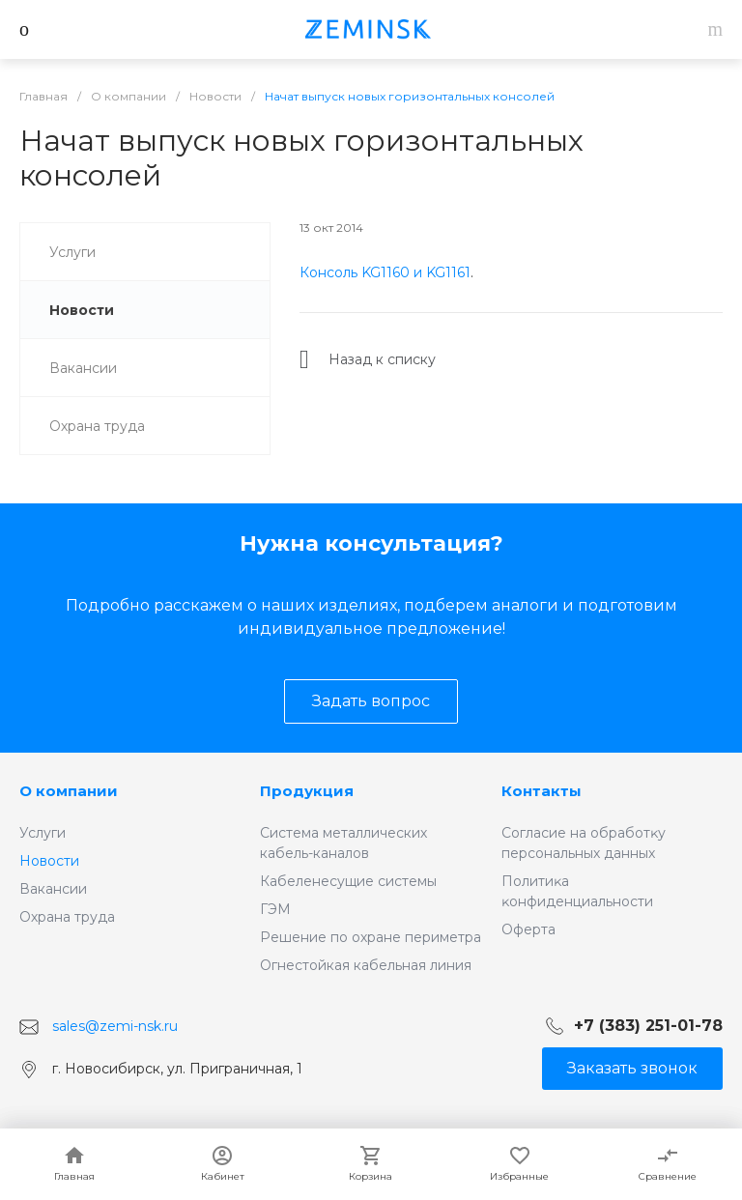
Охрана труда (67, 917)
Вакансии (53, 889)
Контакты (541, 791)
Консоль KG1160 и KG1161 (385, 272)
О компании (68, 791)
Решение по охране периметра (370, 937)
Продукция (307, 791)
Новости (49, 861)
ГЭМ (275, 909)
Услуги (42, 833)
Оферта (528, 929)
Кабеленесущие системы (348, 881)
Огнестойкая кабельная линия (365, 965)
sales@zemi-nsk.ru (115, 1026)
